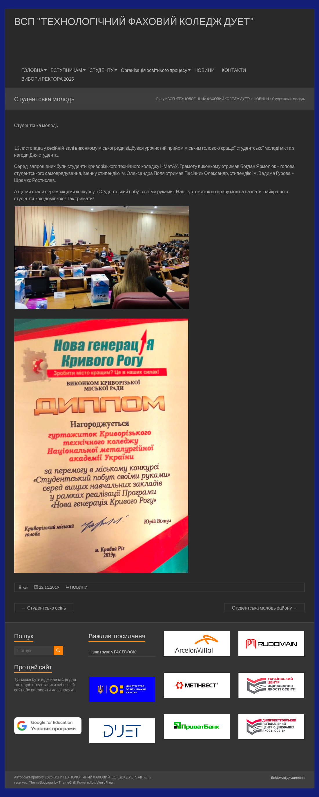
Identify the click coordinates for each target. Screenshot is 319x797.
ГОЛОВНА (32, 70)
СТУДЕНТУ (101, 70)
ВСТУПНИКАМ (66, 70)
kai (25, 587)
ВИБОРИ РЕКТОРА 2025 (47, 79)
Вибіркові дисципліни (288, 777)
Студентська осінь (44, 608)
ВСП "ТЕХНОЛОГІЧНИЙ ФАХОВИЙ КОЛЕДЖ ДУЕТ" (139, 21)
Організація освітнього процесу (154, 70)
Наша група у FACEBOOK (112, 652)
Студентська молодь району (264, 608)
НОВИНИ (204, 70)
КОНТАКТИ (234, 70)
